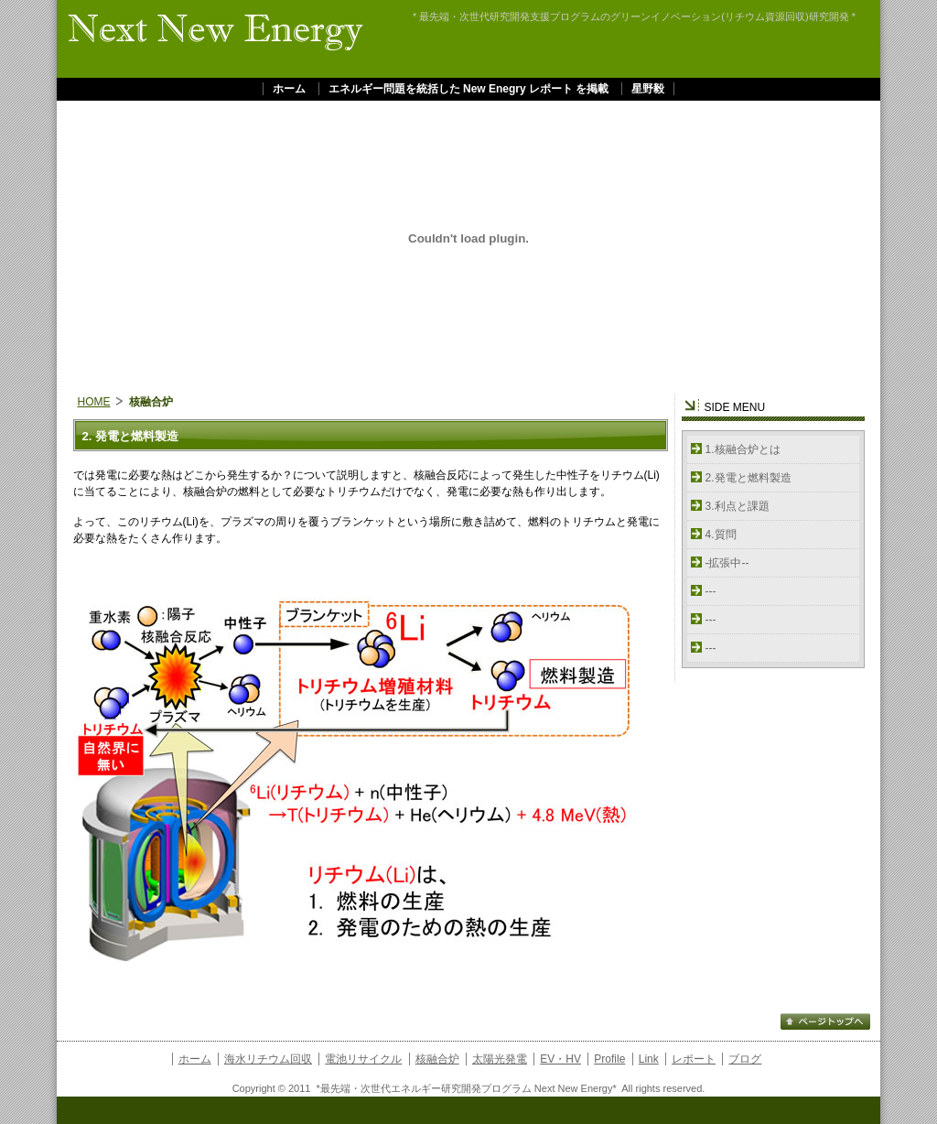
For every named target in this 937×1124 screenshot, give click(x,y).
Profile (609, 1059)
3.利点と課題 (737, 506)
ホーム (289, 88)
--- (710, 591)
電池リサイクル (363, 1059)
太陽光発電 (499, 1059)
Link (649, 1059)
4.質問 (721, 534)
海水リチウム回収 (268, 1059)
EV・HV (560, 1059)
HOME (94, 401)
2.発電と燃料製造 (748, 477)
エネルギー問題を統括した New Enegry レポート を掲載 (468, 88)
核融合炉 (437, 1059)
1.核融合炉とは (743, 449)
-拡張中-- (727, 563)
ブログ (744, 1059)
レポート (694, 1059)
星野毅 (647, 88)
